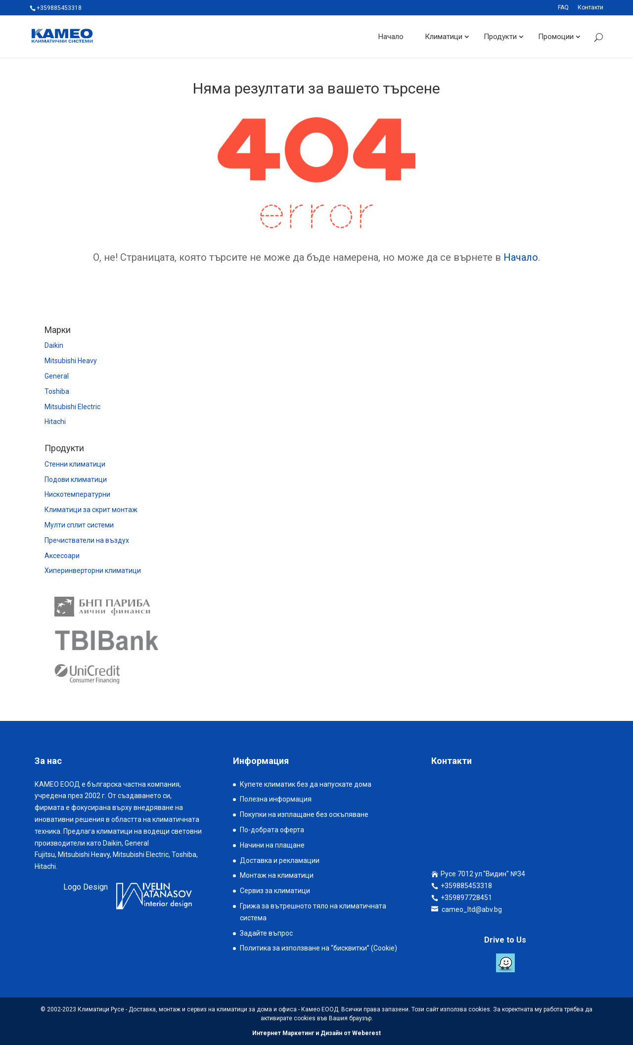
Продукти (500, 36)
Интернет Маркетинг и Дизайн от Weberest (316, 1033)
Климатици (443, 36)
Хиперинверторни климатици (93, 570)
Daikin (54, 345)
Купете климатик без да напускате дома (305, 784)
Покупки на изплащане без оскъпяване (304, 814)
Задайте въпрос (266, 933)
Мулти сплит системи (79, 525)
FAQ (563, 7)
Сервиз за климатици (275, 891)
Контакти (590, 7)
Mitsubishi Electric (72, 407)
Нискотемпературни (77, 494)
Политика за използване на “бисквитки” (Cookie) (318, 948)
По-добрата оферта (272, 830)
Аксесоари (62, 556)
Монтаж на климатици (277, 875)
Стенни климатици (75, 464)
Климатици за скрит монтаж (91, 510)
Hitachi (55, 422)
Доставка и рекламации (279, 860)
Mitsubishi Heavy (71, 361)
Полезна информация (276, 799)
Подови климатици (76, 479)
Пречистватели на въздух (87, 540)
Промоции (556, 36)
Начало (391, 36)
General (57, 376)
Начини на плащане (272, 845)
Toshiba (57, 391)
